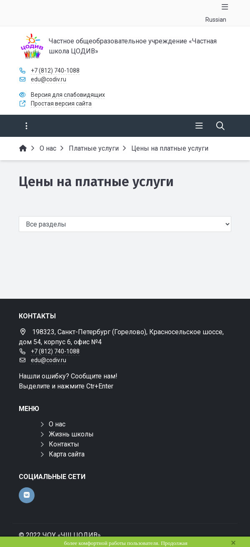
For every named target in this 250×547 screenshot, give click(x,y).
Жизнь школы (71, 434)
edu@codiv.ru (48, 79)
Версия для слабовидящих (68, 94)
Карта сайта (67, 454)
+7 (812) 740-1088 (55, 70)
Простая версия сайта (61, 103)
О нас (57, 424)
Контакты (64, 444)
